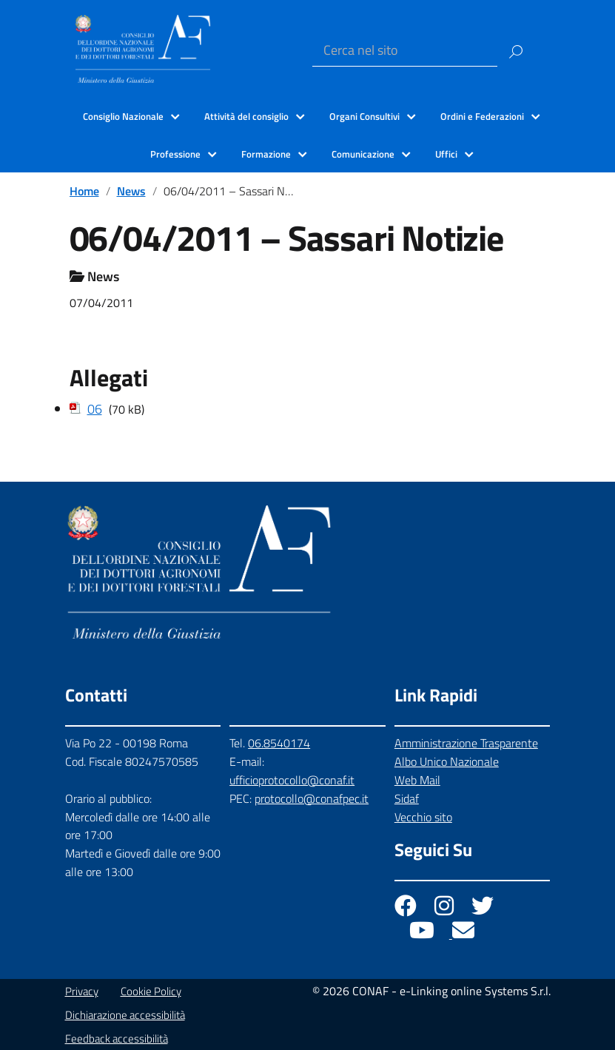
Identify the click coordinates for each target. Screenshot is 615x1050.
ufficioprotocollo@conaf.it (291, 780)
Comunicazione (363, 154)
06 (94, 409)
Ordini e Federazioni (482, 116)
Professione (175, 154)
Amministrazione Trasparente (466, 743)
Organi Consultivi (364, 116)
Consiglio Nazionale (123, 116)
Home (84, 191)
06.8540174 (279, 743)
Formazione (266, 154)
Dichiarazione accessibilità (125, 1014)
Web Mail (417, 780)
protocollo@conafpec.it (312, 798)
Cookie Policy (151, 991)
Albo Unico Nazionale (446, 761)
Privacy (81, 991)
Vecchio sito (423, 817)
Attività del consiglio (246, 116)
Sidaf (406, 798)
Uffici (446, 154)
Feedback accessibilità (116, 1038)
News (131, 191)
